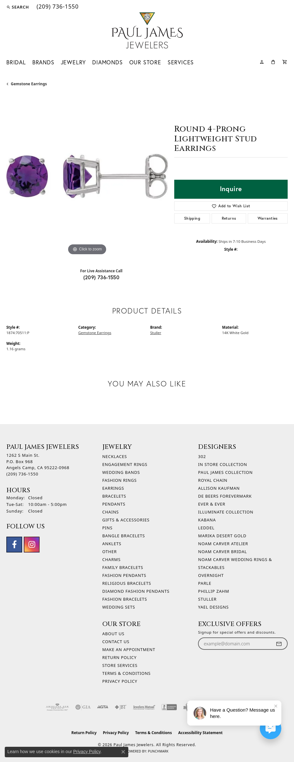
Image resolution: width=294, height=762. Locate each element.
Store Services (119, 665)
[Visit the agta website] (102, 707)
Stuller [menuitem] (207, 599)
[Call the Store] (22, 474)
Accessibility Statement (200, 732)
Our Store (145, 62)
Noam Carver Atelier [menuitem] (223, 543)
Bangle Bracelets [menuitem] (123, 536)
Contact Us (116, 641)
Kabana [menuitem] (207, 520)
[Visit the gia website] (83, 707)
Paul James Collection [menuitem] (225, 472)
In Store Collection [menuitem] (222, 464)
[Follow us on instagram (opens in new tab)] (32, 544)
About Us (113, 633)
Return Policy (119, 657)
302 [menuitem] (202, 456)
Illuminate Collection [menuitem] (225, 512)
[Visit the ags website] (57, 707)
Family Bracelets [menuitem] (122, 567)
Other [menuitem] (109, 551)
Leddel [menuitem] (206, 528)
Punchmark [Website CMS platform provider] (158, 751)
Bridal (16, 62)
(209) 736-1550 (101, 277)
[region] (87, 176)
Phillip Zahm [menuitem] (213, 591)
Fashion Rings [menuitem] (119, 480)
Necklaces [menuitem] (114, 456)
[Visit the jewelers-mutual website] (144, 707)
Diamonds (107, 62)
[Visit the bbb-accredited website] (169, 707)
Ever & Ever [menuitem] (211, 504)
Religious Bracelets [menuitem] (126, 583)
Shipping (192, 218)
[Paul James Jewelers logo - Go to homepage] (147, 30)
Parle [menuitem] (204, 583)
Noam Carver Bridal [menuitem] (222, 551)
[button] (17, 7)
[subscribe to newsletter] (279, 643)
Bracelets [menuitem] (114, 496)
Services (181, 62)
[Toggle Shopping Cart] (285, 61)
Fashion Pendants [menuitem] (124, 575)
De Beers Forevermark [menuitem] (225, 496)
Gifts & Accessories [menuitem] (126, 520)
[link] (57, 7)
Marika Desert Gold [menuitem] (222, 536)
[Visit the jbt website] (121, 707)
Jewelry (73, 62)
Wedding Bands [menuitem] (121, 472)
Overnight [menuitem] (211, 575)
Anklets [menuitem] (111, 543)
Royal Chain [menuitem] (212, 480)
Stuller (155, 332)
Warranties (268, 218)
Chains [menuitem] (110, 512)
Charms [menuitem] (111, 559)
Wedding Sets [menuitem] (118, 607)
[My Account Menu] (262, 61)
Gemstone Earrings (29, 84)
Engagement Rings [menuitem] (125, 464)
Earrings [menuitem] (113, 488)
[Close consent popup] (123, 752)
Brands (43, 62)
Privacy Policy (119, 681)
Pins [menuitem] (107, 528)
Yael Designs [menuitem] (213, 607)
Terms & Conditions (126, 673)
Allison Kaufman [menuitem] (219, 488)
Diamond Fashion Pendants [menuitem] (135, 591)
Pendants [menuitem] (113, 504)
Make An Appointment (128, 649)
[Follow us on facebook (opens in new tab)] (14, 544)
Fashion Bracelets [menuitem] (124, 599)
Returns (229, 218)
